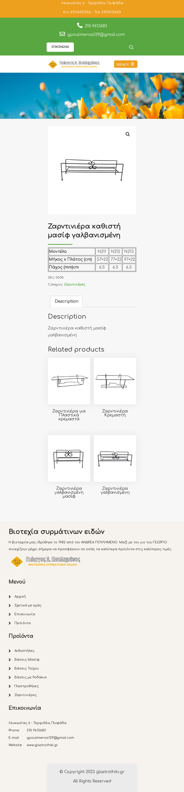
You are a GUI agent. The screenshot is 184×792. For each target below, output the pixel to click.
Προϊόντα (22, 623)
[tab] (66, 301)
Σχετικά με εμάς (27, 605)
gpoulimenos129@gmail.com (96, 34)
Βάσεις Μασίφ (26, 659)
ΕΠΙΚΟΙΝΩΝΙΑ (60, 47)
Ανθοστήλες (24, 651)
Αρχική (20, 596)
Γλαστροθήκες (26, 686)
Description (66, 301)
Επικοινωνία (24, 614)
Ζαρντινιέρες (74, 284)
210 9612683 (36, 730)
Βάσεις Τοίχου (26, 668)
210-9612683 (96, 26)
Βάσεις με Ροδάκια (30, 677)
